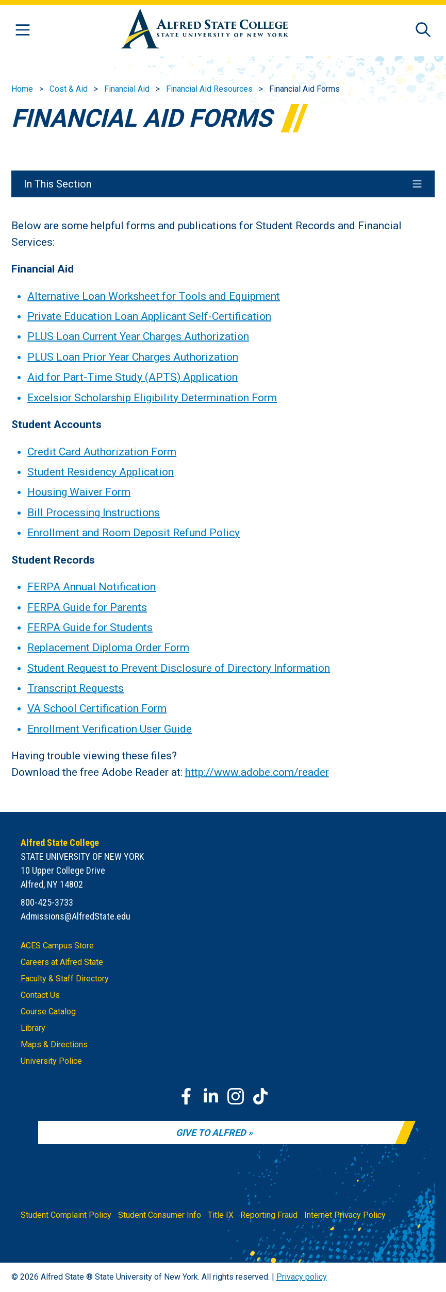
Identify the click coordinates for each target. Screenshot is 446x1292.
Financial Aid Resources (209, 89)
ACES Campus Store (57, 945)
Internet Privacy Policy (345, 1215)
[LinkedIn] (211, 1096)
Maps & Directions (54, 1044)
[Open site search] (423, 30)
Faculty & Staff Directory (65, 978)
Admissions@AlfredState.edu (75, 916)
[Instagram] (235, 1096)
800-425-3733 (47, 902)
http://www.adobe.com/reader (257, 772)
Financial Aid (127, 89)
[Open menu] (22, 30)
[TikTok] (260, 1096)
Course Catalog (48, 1011)
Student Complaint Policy (66, 1215)
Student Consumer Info (159, 1215)
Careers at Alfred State (62, 962)
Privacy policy (301, 1277)
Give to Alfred (211, 1132)
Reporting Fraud (269, 1215)
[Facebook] (186, 1096)
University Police (51, 1061)
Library (33, 1028)
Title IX (221, 1215)
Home (22, 89)
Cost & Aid (68, 89)
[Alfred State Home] (204, 30)
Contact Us (40, 995)
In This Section (223, 184)
